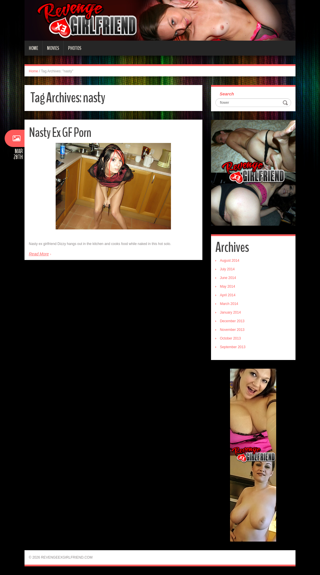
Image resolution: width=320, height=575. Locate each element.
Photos (74, 48)
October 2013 (230, 338)
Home (33, 48)
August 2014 (229, 261)
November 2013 (232, 330)
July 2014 (227, 269)
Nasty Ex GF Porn (60, 133)
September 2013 (233, 347)
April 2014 (228, 295)
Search (227, 93)
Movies (53, 48)
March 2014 (229, 304)
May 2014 (227, 286)
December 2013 (232, 321)
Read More (39, 254)
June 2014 (228, 278)
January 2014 (230, 312)
